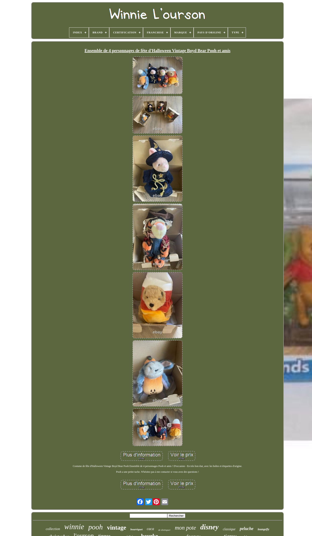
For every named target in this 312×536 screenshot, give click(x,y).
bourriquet (136, 529)
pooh (95, 527)
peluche (246, 528)
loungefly (263, 529)
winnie (74, 527)
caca (150, 529)
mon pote (185, 528)
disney (209, 527)
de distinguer (164, 530)
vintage (116, 527)
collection (53, 529)
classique (229, 529)
